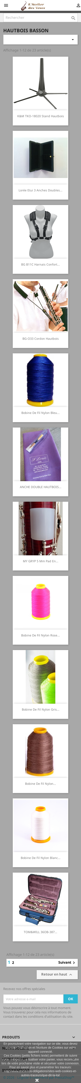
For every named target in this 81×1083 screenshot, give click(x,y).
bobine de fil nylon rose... (40, 635)
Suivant (67, 962)
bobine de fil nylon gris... (40, 709)
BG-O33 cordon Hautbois (40, 338)
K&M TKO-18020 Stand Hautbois (40, 116)
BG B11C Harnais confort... (40, 264)
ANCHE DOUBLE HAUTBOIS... (40, 487)
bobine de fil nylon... (40, 784)
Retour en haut (57, 974)
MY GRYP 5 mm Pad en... (40, 561)
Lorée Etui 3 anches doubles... (40, 190)
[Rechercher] (40, 17)
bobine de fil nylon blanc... (40, 858)
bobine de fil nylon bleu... (40, 413)
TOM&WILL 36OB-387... (40, 932)
